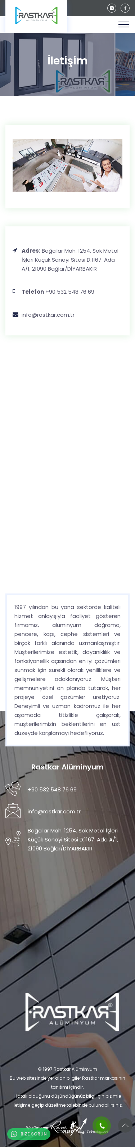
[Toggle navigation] (124, 24)
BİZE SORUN (29, 1134)
